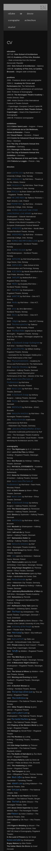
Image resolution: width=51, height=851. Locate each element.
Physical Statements (20, 361)
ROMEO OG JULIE (19, 250)
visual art (11, 27)
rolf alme (11, 13)
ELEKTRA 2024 (17, 173)
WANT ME (16, 296)
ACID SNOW (16, 271)
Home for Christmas (20, 367)
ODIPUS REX (17, 265)
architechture (30, 20)
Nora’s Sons (17, 388)
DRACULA (15, 191)
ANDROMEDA (17, 234)
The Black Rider (18, 330)
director (30, 13)
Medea (15, 302)
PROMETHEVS (17, 204)
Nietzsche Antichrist (20, 413)
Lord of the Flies (18, 349)
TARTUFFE (16, 277)
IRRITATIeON (17, 407)
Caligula (15, 321)
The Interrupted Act (20, 324)
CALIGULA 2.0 (16, 179)
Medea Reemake (19, 419)
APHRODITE (16, 228)
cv (21, 13)
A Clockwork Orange (20, 395)
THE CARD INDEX (18, 197)
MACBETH (16, 290)
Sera (14, 556)
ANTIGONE (16, 259)
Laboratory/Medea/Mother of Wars (26, 429)
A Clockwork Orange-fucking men (26, 342)
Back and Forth (18, 639)
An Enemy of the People (22, 626)
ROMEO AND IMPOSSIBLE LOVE (24, 241)
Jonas (14, 308)
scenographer (14, 20)
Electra (14, 315)
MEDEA (15, 284)
